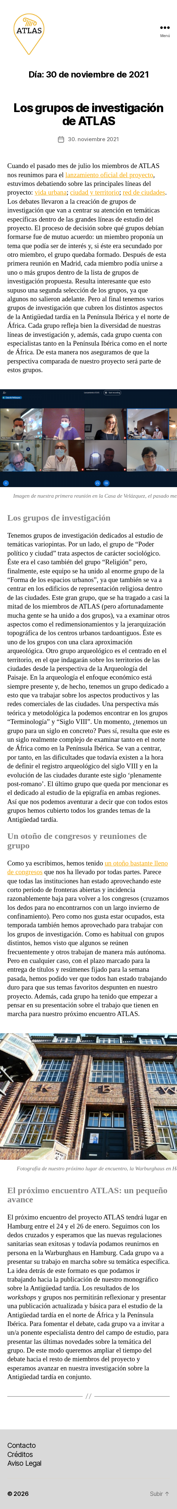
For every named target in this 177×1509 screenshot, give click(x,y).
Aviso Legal (24, 1463)
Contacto (21, 1445)
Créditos (20, 1454)
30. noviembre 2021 (93, 139)
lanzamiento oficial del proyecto (109, 175)
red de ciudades (144, 192)
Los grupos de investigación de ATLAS (88, 114)
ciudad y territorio (94, 192)
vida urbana (51, 192)
